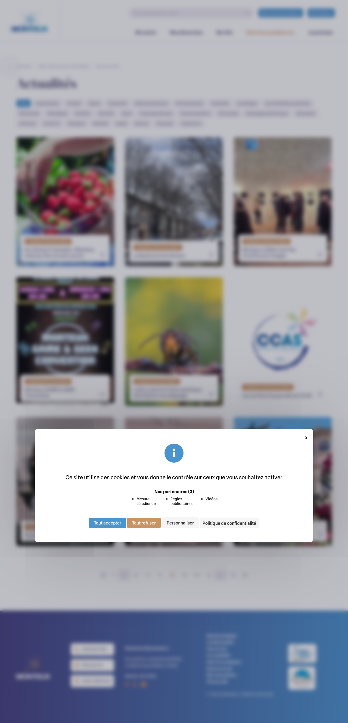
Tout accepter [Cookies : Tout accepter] (107, 523)
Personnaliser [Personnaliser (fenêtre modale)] (180, 523)
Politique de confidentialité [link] (229, 523)
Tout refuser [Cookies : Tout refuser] (144, 523)
